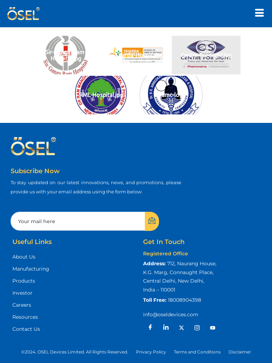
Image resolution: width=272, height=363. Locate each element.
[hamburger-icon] (259, 13)
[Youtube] (212, 327)
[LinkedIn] (165, 327)
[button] (74, 352)
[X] (181, 327)
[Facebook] (150, 327)
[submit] (152, 221)
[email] (78, 221)
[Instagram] (197, 327)
